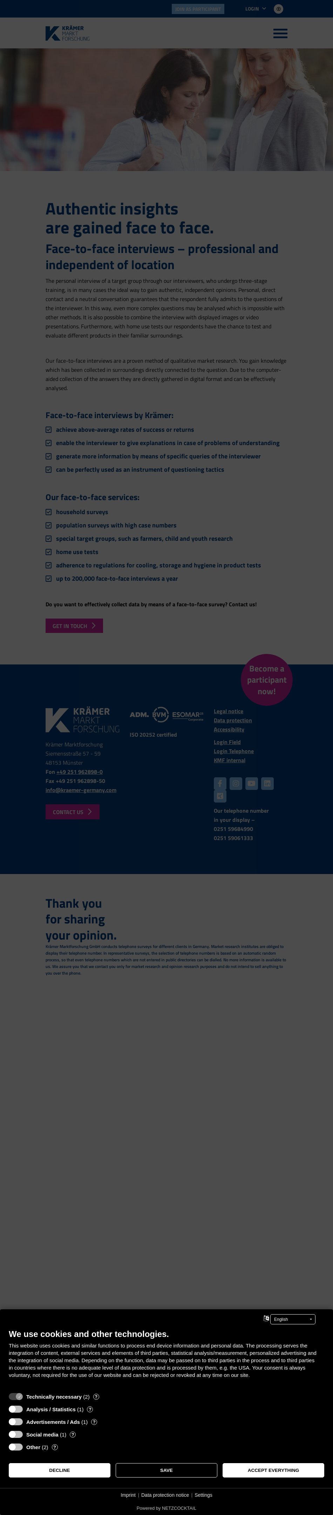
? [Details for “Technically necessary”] (96, 1396)
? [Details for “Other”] (54, 1447)
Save (166, 1470)
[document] (166, 1359)
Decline (59, 1470)
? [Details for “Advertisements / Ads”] (94, 1422)
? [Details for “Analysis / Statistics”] (90, 1409)
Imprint (128, 1495)
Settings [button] (203, 1495)
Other (33, 1447)
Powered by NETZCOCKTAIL (166, 1508)
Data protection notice (165, 1495)
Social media (42, 1435)
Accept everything (273, 1470)
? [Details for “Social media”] (73, 1434)
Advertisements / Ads (53, 1422)
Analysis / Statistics (51, 1409)
